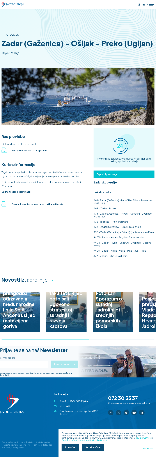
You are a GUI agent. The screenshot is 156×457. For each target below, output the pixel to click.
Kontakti (65, 406)
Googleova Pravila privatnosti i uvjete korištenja (84, 440)
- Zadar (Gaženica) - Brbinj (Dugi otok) (117, 226)
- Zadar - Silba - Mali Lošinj (111, 256)
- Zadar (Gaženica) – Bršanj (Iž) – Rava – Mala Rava (124, 232)
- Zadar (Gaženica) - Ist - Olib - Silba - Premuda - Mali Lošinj (123, 202)
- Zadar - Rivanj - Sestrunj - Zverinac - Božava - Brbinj (123, 244)
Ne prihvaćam (93, 447)
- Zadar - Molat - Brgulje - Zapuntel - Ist (119, 237)
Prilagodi (148, 449)
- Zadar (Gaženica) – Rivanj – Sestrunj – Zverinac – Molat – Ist (123, 215)
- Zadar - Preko (105, 208)
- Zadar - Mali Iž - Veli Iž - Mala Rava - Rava (120, 250)
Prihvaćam (70, 447)
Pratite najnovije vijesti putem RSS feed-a (79, 412)
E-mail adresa (8, 357)
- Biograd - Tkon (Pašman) (111, 221)
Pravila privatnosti (143, 438)
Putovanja (10, 35)
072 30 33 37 (123, 398)
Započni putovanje (124, 174)
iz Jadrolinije (25, 280)
